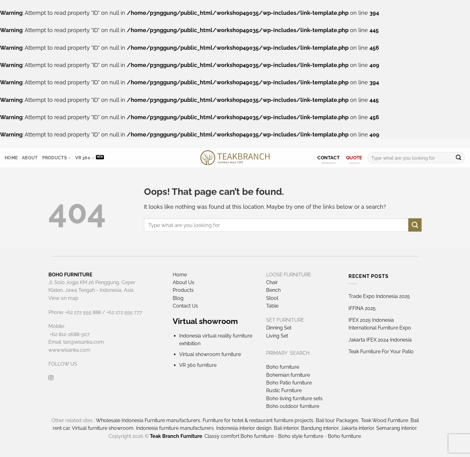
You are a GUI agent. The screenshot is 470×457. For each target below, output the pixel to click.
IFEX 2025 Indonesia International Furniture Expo (379, 324)
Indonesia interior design (243, 428)
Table (272, 306)
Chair (272, 282)
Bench (273, 290)
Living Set (277, 336)
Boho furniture (282, 367)
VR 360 (84, 158)
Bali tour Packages (337, 420)
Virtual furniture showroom (103, 428)
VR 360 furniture (197, 365)
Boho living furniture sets (294, 398)
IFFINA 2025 (362, 308)
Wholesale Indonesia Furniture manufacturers (148, 420)
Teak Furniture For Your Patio (381, 351)
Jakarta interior (357, 428)
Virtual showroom (205, 321)
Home (11, 157)
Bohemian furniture (288, 375)
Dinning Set (278, 328)
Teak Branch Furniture (176, 436)
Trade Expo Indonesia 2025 (379, 296)
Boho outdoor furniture (292, 406)
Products (56, 158)
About (30, 157)
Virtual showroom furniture (210, 354)
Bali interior (286, 428)
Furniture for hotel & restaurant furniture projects (258, 420)
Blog (178, 298)
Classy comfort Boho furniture (239, 436)
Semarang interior (396, 428)
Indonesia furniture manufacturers (175, 428)
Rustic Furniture (284, 390)
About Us (183, 282)
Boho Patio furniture (289, 383)
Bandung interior (319, 428)
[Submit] (458, 158)
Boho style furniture (300, 436)
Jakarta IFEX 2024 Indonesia (380, 340)
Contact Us (185, 306)
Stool (272, 298)
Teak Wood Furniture (384, 420)
